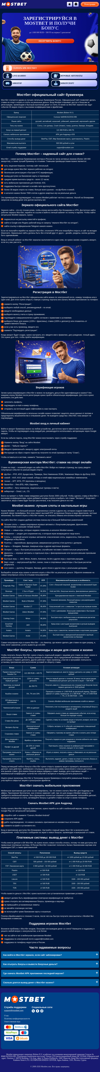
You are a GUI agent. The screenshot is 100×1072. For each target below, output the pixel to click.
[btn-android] (76, 4)
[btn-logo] (14, 4)
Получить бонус (50, 41)
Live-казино (14, 76)
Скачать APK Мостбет (20, 68)
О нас (6, 1016)
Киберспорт (63, 83)
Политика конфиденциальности (17, 1019)
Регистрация (89, 4)
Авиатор (12, 83)
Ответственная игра (12, 1022)
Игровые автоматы (67, 76)
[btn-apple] (69, 4)
